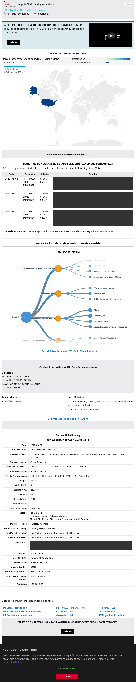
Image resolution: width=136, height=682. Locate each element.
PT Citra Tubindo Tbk (15, 608)
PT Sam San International (18, 615)
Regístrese (13, 42)
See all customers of (70, 351)
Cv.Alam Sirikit (64, 611)
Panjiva (11, 4)
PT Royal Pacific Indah (111, 615)
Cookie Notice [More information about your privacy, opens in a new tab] (14, 664)
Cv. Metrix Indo (107, 611)
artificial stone (12, 401)
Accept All (67, 678)
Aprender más (105, 231)
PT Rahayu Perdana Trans (71, 608)
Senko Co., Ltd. (64, 615)
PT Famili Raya (107, 608)
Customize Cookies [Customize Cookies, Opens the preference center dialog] (67, 670)
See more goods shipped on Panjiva (68, 419)
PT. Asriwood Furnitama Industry (22, 611)
